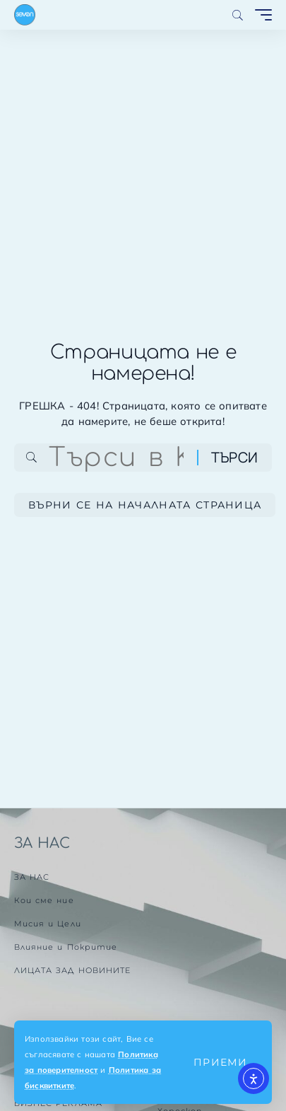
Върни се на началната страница (144, 505)
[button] (220, 1062)
